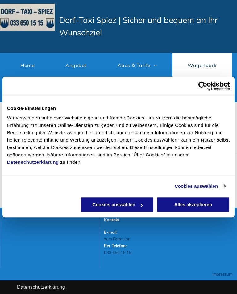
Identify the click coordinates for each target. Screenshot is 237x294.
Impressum (222, 274)
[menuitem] (27, 65)
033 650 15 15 (117, 252)
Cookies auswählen (196, 186)
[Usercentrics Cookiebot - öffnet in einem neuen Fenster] (203, 86)
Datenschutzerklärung (33, 162)
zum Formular (117, 238)
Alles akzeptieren (193, 204)
